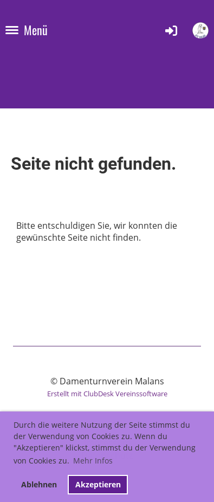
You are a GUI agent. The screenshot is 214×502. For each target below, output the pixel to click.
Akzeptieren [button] (98, 484)
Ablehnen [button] (39, 484)
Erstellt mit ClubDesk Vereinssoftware (107, 393)
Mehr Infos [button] (93, 460)
